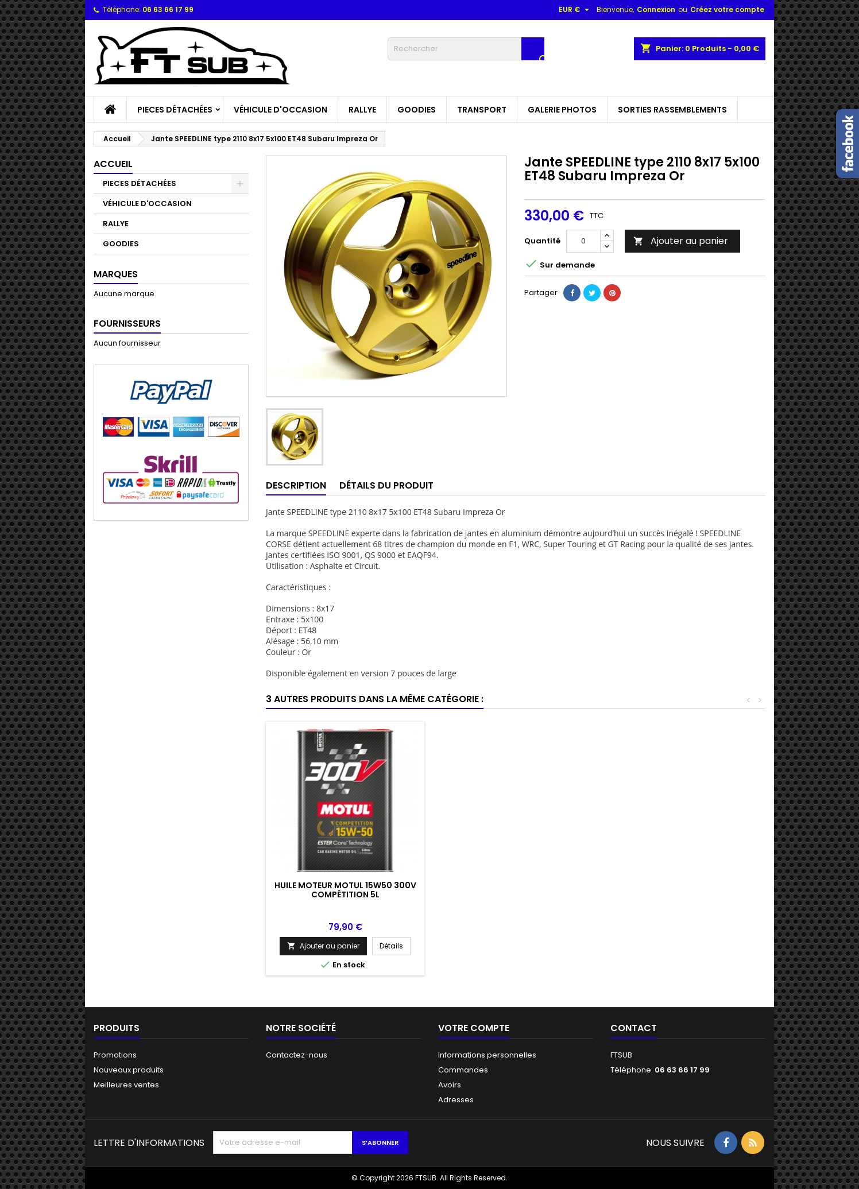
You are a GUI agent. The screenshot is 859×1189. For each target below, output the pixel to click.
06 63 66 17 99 (168, 9)
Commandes (463, 1069)
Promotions (115, 1054)
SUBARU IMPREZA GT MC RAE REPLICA (515, 890)
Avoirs (449, 1084)
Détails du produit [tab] (386, 485)
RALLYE (362, 109)
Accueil (113, 164)
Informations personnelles (487, 1054)
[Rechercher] (466, 48)
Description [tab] (296, 485)
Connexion (656, 9)
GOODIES (416, 109)
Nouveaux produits (129, 1069)
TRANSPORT (481, 109)
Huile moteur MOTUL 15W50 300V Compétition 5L (685, 890)
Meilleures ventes (126, 1084)
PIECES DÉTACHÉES (174, 109)
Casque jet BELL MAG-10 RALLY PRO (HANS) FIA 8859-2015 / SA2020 (345, 890)
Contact (633, 1028)
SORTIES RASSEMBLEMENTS (672, 109)
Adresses (456, 1099)
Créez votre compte (727, 9)
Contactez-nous (296, 1054)
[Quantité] (583, 241)
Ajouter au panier (680, 240)
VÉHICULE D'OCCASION (280, 109)
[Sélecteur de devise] (575, 10)
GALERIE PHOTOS (562, 109)
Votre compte (473, 1028)
